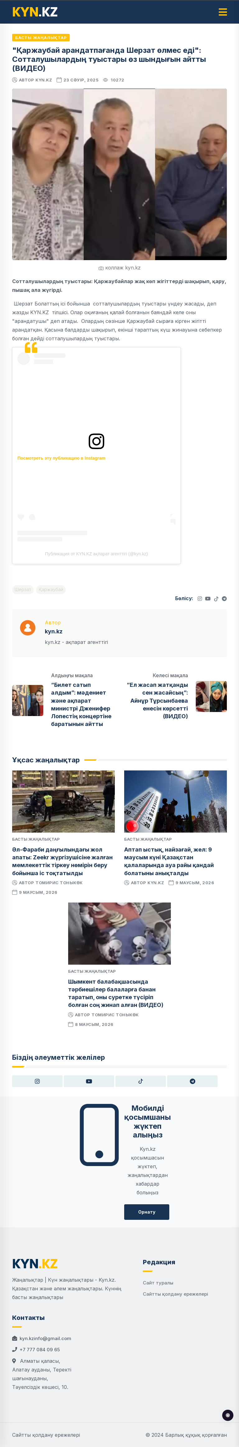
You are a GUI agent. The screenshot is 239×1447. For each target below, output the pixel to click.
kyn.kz (43, 79)
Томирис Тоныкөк (59, 882)
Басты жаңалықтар (41, 37)
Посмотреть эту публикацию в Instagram (61, 458)
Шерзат (23, 589)
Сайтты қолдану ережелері (175, 1294)
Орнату (146, 1212)
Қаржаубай (51, 589)
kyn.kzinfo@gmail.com (45, 1338)
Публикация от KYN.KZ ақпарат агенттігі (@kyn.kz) (96, 553)
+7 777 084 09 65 (40, 1350)
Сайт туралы (158, 1283)
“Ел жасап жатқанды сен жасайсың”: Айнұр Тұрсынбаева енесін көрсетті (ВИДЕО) (157, 700)
